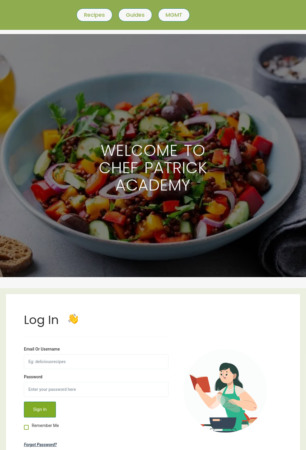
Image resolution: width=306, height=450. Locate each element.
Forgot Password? (40, 444)
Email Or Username (42, 349)
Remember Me (45, 425)
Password (33, 377)
